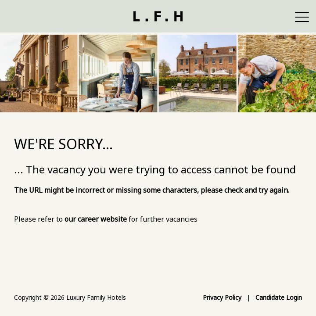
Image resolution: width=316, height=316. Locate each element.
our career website (96, 219)
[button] (302, 16)
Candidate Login (278, 297)
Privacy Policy (222, 297)
